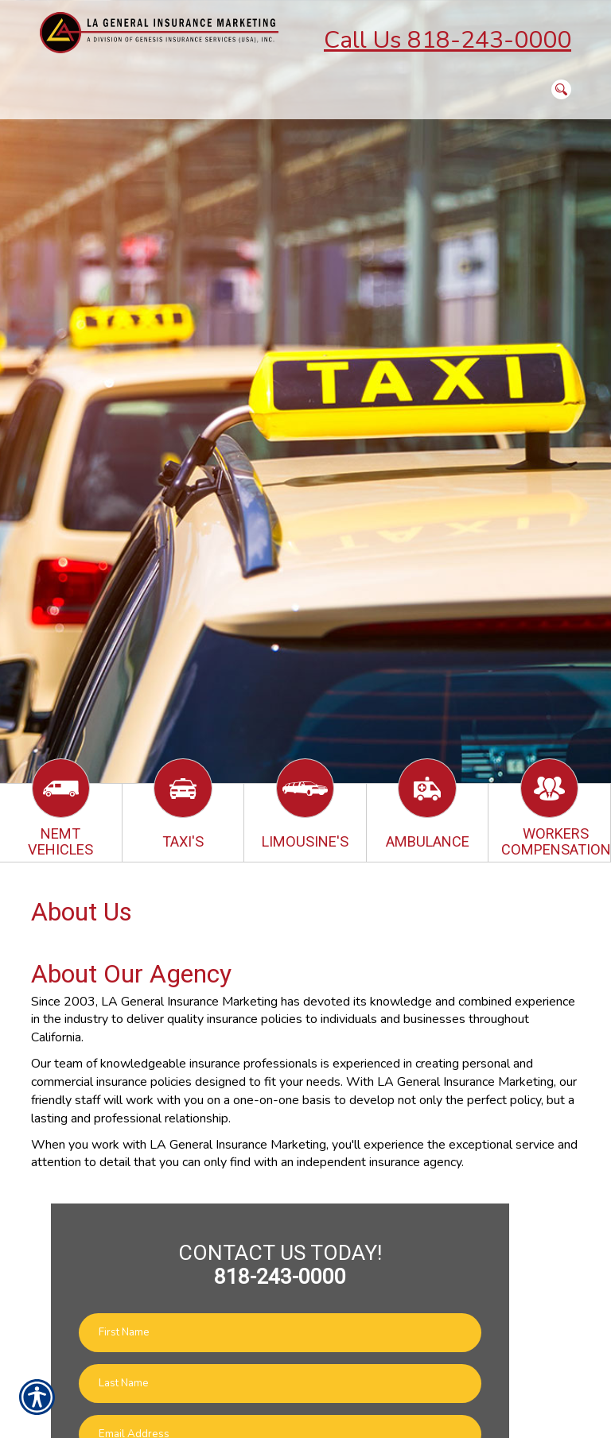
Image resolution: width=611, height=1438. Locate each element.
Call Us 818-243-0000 (447, 40)
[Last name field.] (280, 1383)
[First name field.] (280, 1332)
